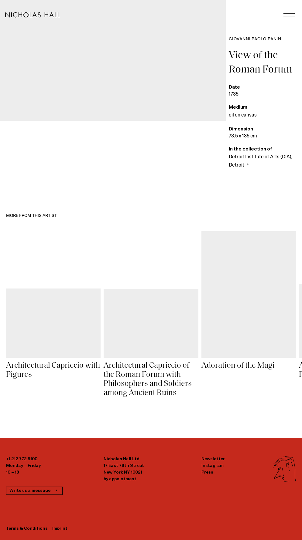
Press (207, 472)
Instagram (212, 466)
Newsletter (213, 459)
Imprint (59, 528)
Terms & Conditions (27, 528)
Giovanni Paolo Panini (256, 39)
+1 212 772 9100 (21, 459)
